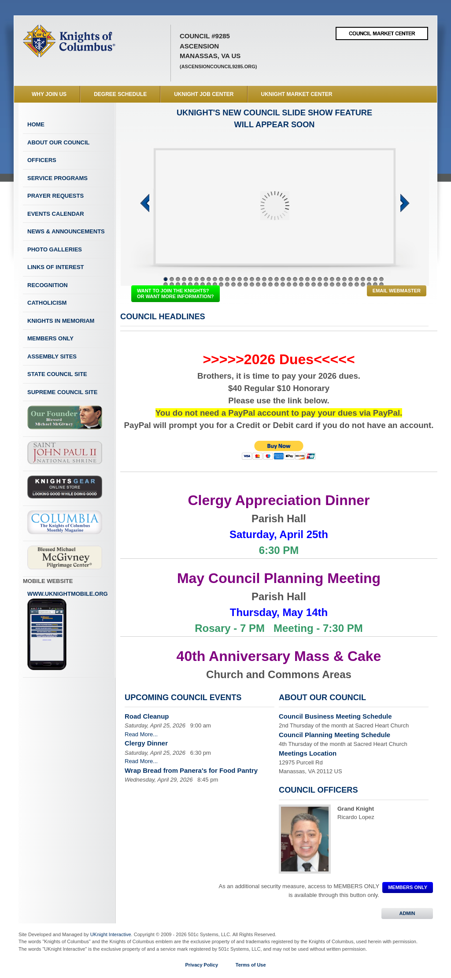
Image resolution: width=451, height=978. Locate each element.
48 (233, 284)
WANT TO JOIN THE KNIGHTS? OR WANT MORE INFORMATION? (175, 293)
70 (369, 284)
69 (363, 284)
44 (208, 284)
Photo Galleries (54, 249)
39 (178, 284)
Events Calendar (55, 213)
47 (227, 284)
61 (313, 284)
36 (381, 279)
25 (313, 279)
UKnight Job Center (203, 94)
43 (202, 284)
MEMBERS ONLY (407, 887)
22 (295, 279)
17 (264, 279)
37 (165, 284)
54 (270, 284)
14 (245, 279)
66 (344, 284)
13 (239, 279)
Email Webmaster (397, 290)
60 (307, 284)
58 (295, 284)
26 (319, 279)
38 (171, 284)
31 (350, 279)
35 (375, 279)
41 (190, 284)
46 (221, 284)
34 (369, 279)
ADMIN (407, 913)
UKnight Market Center (297, 94)
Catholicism (47, 302)
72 (381, 284)
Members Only (50, 338)
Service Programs (57, 178)
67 (350, 284)
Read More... (141, 734)
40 (184, 284)
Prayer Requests (55, 195)
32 (356, 279)
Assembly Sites (52, 356)
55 (276, 284)
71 (375, 284)
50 (245, 284)
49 (239, 284)
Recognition (47, 285)
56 (282, 284)
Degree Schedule (120, 94)
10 (221, 279)
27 (326, 279)
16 (258, 279)
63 (326, 284)
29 (338, 279)
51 (252, 284)
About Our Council (58, 142)
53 (264, 284)
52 (258, 284)
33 (363, 279)
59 (301, 284)
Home (35, 124)
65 (338, 284)
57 (289, 284)
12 (233, 279)
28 (332, 279)
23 (301, 279)
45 (215, 284)
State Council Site (57, 374)
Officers (41, 160)
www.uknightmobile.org (67, 630)
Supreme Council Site (62, 392)
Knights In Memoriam (60, 320)
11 (227, 279)
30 (344, 279)
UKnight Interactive (110, 934)
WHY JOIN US (49, 94)
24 (307, 279)
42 (196, 284)
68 (356, 284)
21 (289, 279)
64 (332, 284)
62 (319, 284)
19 (276, 279)
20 (282, 279)
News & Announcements (66, 231)
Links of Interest (55, 267)
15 (252, 279)
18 (270, 279)
